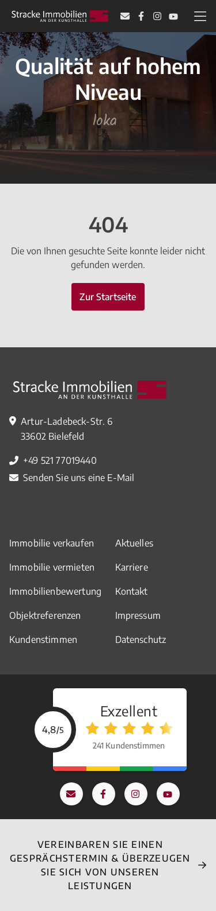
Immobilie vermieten (51, 567)
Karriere (131, 567)
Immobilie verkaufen (51, 543)
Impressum (138, 615)
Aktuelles (134, 543)
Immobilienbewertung (55, 591)
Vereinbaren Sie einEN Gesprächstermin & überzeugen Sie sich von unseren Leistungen (100, 865)
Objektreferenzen (45, 615)
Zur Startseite (107, 297)
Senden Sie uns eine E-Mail (78, 477)
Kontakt (131, 591)
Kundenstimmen (43, 639)
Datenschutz (140, 639)
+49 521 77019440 (60, 460)
